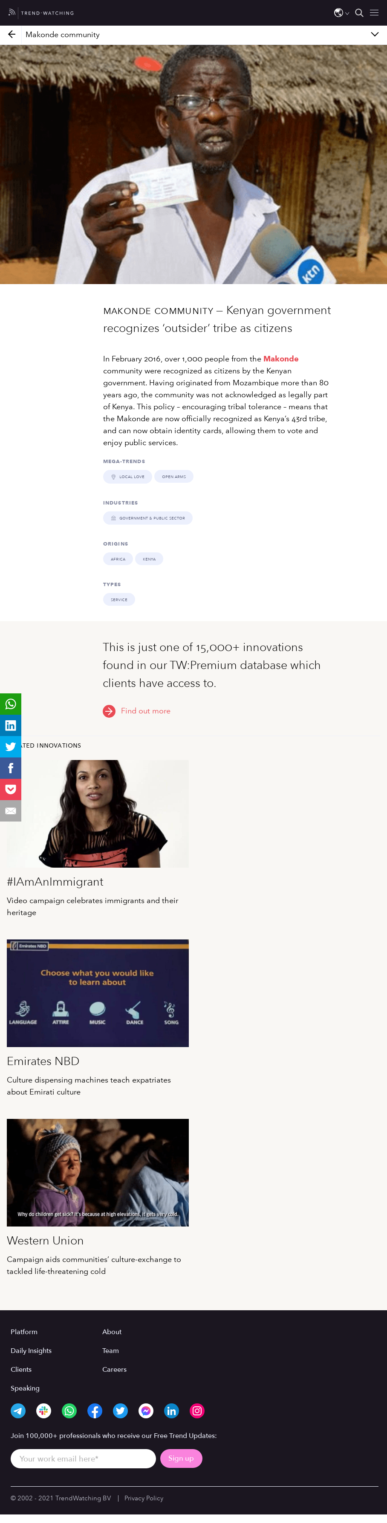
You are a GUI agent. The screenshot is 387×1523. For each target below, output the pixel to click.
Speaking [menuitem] (25, 1388)
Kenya (149, 558)
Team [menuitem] (110, 1350)
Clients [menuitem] (21, 1369)
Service (119, 599)
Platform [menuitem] (24, 1331)
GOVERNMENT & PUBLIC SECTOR (148, 517)
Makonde (281, 359)
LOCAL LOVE (127, 476)
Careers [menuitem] (114, 1369)
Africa (118, 558)
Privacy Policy (143, 1498)
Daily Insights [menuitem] (31, 1350)
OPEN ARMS (173, 476)
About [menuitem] (111, 1331)
